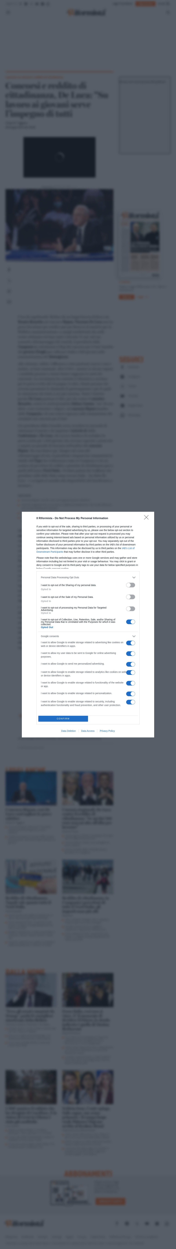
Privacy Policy (107, 731)
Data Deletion (68, 731)
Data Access (88, 731)
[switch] (130, 585)
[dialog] (88, 624)
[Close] (147, 518)
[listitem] (88, 577)
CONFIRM (63, 718)
